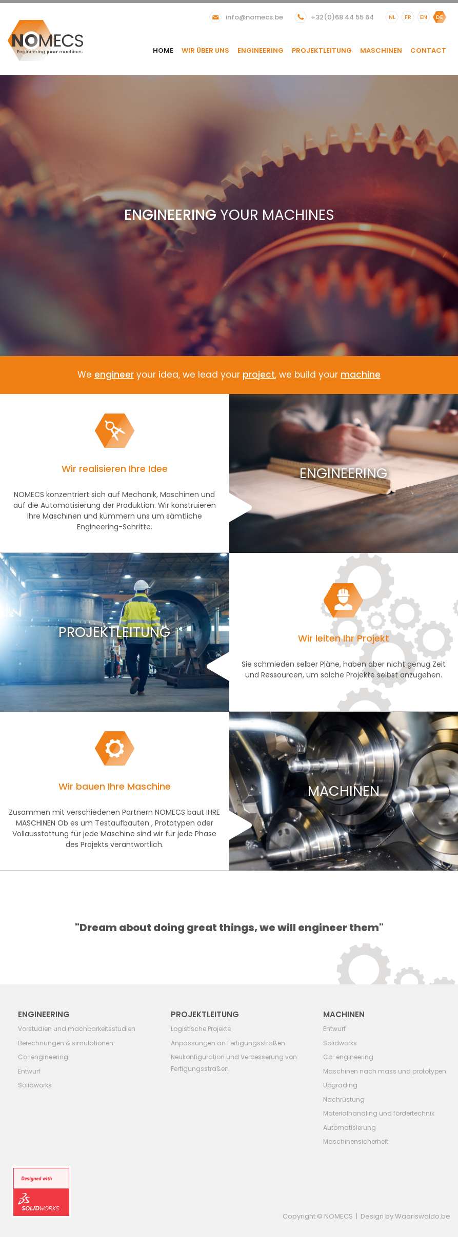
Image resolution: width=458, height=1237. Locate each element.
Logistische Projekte (201, 1028)
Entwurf (29, 1071)
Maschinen (381, 50)
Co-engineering (43, 1057)
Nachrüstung (344, 1099)
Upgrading (340, 1085)
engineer (114, 374)
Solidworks (35, 1085)
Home (163, 50)
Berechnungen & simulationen (65, 1043)
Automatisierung (349, 1127)
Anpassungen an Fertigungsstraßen (228, 1043)
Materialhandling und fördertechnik (378, 1113)
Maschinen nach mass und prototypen (384, 1071)
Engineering (260, 50)
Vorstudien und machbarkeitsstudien (76, 1028)
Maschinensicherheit (355, 1141)
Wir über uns (205, 50)
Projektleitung (322, 50)
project (259, 374)
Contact (428, 50)
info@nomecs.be (254, 17)
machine (361, 374)
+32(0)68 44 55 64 (342, 17)
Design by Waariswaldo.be (405, 1216)
